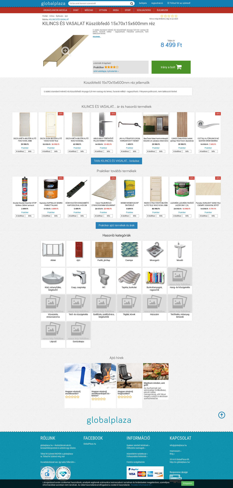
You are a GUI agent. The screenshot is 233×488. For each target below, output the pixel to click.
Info (29, 151)
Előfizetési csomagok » (136, 448)
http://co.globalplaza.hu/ (180, 462)
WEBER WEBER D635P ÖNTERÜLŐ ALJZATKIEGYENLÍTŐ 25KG (130, 204)
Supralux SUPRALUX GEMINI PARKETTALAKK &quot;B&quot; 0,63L (51, 204)
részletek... (97, 37)
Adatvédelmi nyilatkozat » (137, 454)
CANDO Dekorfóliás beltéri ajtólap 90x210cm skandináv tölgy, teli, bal (182, 139)
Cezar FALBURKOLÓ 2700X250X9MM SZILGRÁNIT (103, 204)
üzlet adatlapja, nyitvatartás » (106, 71)
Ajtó (66, 16)
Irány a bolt (171, 67)
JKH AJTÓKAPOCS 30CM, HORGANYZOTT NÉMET (129, 139)
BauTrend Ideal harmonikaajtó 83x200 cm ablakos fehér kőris (156, 139)
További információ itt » (141, 485)
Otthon (51, 16)
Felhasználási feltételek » (137, 456)
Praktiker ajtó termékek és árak (116, 225)
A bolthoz (20, 151)
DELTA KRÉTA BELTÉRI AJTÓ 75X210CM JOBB (25, 139)
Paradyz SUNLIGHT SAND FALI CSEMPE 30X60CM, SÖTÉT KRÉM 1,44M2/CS (208, 204)
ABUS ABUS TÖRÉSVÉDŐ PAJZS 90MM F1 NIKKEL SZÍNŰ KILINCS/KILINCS (103, 139)
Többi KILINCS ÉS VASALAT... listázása (116, 160)
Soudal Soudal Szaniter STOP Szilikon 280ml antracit (25, 204)
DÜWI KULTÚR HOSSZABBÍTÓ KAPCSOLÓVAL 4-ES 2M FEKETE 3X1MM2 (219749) (77, 204)
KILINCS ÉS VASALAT (59, 19)
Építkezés (59, 16)
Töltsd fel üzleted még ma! (54, 456)
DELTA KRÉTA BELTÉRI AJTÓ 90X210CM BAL (77, 139)
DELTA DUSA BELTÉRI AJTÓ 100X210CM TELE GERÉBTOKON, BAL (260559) (51, 139)
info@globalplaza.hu (178, 445)
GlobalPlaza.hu (90, 444)
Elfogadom (187, 483)
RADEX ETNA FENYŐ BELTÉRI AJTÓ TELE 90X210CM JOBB (156, 204)
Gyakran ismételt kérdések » (138, 445)
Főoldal (45, 16)
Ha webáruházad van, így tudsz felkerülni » (57, 462)
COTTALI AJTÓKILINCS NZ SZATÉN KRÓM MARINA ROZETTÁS (208, 139)
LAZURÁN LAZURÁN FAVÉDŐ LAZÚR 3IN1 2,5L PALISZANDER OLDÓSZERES (182, 204)
